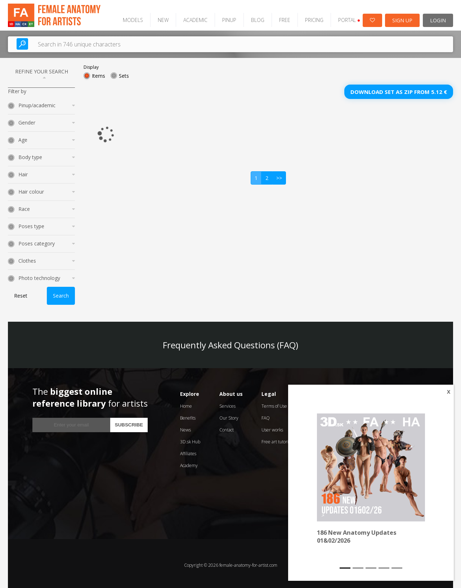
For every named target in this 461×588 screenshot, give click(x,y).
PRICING (306, 16)
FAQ (265, 415)
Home (186, 403)
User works (272, 427)
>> (279, 174)
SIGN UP (402, 17)
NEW (155, 16)
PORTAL (342, 16)
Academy (189, 462)
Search (61, 292)
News (185, 427)
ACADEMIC (188, 16)
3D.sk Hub (190, 438)
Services (227, 403)
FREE (277, 16)
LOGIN (438, 17)
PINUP (222, 16)
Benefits (188, 415)
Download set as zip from (398, 88)
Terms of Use (274, 403)
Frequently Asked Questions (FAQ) (230, 342)
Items (98, 72)
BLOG (250, 16)
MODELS (125, 16)
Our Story (228, 415)
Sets (124, 72)
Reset (20, 292)
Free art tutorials (277, 438)
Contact (226, 427)
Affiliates (188, 450)
